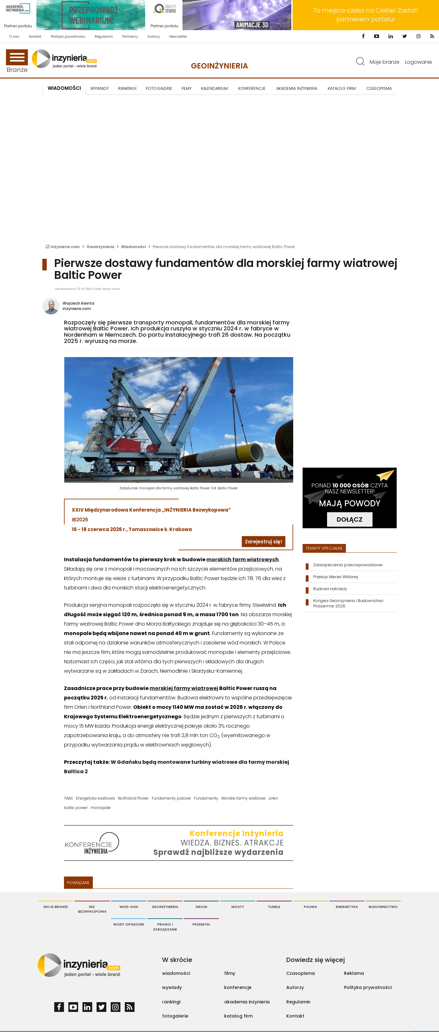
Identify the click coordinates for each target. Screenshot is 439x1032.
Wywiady (99, 88)
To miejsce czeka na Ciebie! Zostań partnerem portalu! (365, 15)
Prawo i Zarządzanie (165, 927)
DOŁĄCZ (349, 519)
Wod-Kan (128, 906)
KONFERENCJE (252, 88)
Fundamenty (206, 798)
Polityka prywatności (68, 36)
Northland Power (133, 798)
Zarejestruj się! (263, 541)
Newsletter (178, 36)
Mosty (237, 906)
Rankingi (127, 88)
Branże (17, 61)
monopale (101, 807)
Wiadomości (64, 88)
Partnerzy (130, 36)
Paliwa (310, 906)
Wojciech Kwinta (78, 303)
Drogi (201, 906)
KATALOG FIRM (342, 88)
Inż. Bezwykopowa (92, 909)
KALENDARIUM (214, 88)
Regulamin (104, 36)
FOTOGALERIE (159, 88)
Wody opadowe (128, 924)
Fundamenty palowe (171, 798)
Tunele (274, 906)
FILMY (187, 88)
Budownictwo (383, 906)
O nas (14, 36)
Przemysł (201, 924)
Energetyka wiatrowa (95, 798)
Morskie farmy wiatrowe (243, 798)
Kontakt (35, 36)
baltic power (75, 807)
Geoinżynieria (219, 66)
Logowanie (418, 62)
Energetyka (347, 906)
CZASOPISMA (379, 88)
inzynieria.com (77, 308)
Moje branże (384, 62)
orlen (273, 798)
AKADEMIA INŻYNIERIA (296, 88)
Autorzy (153, 36)
